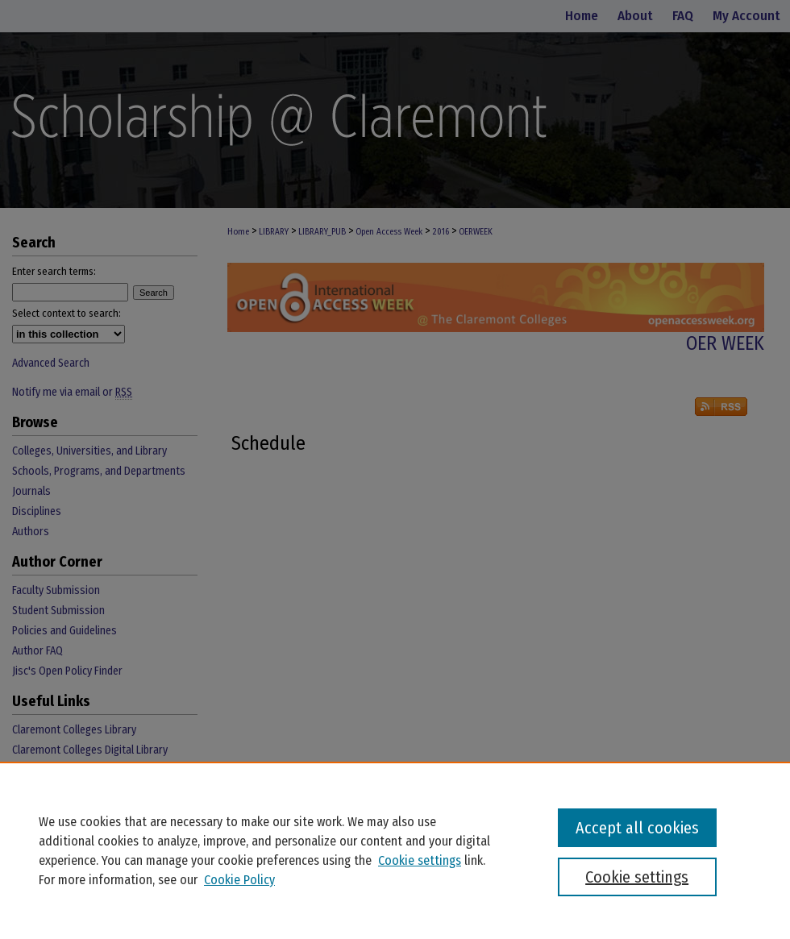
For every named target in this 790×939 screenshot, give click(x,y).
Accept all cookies (637, 827)
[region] (395, 850)
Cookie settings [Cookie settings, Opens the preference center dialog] (636, 877)
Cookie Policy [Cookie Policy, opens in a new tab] (239, 879)
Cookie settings (419, 860)
